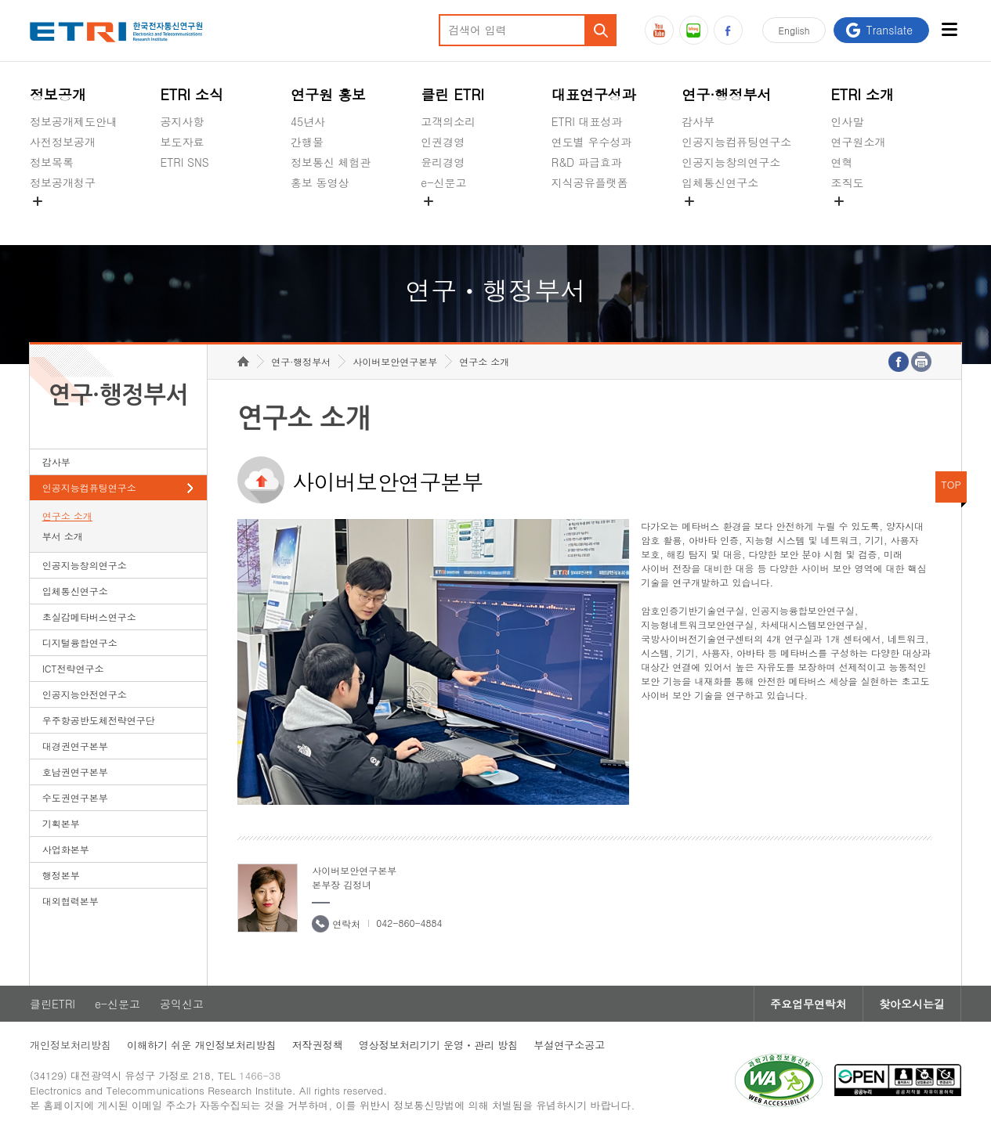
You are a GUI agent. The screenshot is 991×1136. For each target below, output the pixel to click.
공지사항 (182, 121)
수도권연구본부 (75, 797)
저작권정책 (317, 1044)
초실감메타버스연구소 (736, 219)
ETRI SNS (184, 162)
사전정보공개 (63, 142)
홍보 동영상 (320, 182)
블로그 (693, 30)
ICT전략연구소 (73, 668)
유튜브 (659, 30)
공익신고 (443, 219)
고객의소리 (448, 121)
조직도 (847, 182)
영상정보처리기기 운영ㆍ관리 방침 (439, 1044)
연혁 (842, 162)
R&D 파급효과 (587, 162)
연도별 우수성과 (592, 142)
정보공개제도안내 (74, 121)
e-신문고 (443, 182)
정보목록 (52, 162)
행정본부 (61, 875)
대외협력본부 (70, 900)
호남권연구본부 (75, 771)
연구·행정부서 (726, 94)
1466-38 (259, 1075)
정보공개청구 (63, 182)
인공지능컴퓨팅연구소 (736, 142)
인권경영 (443, 142)
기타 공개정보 (866, 219)
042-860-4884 (409, 922)
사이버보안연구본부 (395, 361)
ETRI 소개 (863, 94)
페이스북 (728, 30)
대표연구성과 (594, 94)
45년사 (308, 121)
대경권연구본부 (75, 745)
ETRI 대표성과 (587, 121)
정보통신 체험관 (331, 162)
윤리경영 (443, 162)
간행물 (307, 142)
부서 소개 (62, 536)
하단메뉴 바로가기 (0, 0)
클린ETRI (52, 1004)
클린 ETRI (452, 94)
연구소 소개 (67, 515)
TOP (951, 484)
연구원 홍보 (328, 94)
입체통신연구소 (720, 182)
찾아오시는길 (912, 1004)
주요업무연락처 (808, 1004)
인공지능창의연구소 (731, 162)
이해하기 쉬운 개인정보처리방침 (202, 1044)
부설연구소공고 (569, 1044)
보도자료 (182, 142)
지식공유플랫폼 (590, 182)
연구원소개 (858, 142)
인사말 (847, 121)
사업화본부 (65, 849)
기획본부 (61, 823)
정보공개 (58, 94)
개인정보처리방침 (70, 1044)
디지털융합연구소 (80, 642)
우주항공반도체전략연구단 (98, 720)
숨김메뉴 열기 (37, 201)
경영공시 (52, 219)
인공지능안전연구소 (84, 694)
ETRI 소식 (191, 94)
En (794, 30)
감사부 (698, 121)
